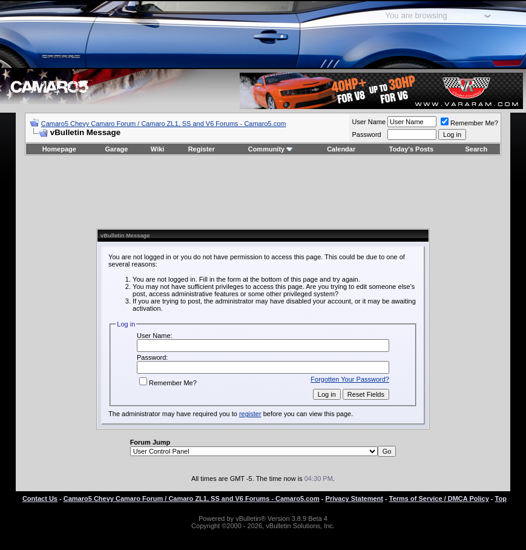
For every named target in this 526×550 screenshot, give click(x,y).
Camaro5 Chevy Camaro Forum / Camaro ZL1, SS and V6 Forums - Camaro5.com (163, 123)
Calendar (341, 149)
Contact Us (40, 498)
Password (366, 134)
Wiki (158, 149)
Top (501, 498)
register (250, 413)
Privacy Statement (354, 498)
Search (476, 149)
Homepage (59, 149)
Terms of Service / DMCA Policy (439, 498)
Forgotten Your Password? (350, 379)
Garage (116, 149)
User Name (369, 121)
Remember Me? (469, 123)
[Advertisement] (262, 192)
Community (271, 149)
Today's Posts (411, 149)
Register (201, 149)
